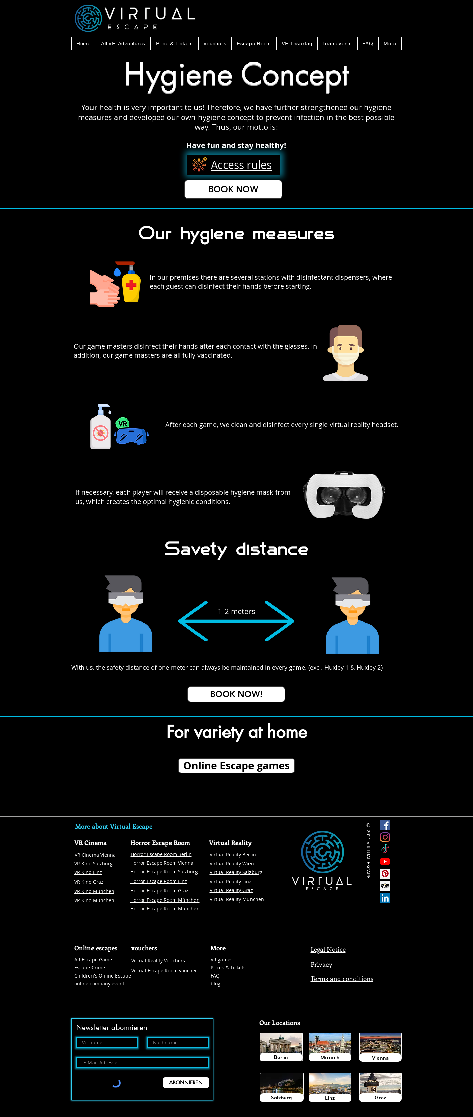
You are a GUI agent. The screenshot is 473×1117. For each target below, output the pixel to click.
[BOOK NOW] (233, 189)
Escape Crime (89, 967)
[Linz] (330, 1098)
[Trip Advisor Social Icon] (385, 886)
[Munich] (330, 1057)
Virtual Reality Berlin (233, 854)
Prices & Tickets (228, 967)
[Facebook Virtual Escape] (385, 825)
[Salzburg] (282, 1097)
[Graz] (380, 1097)
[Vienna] (380, 1057)
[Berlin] (281, 1057)
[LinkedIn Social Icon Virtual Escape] (385, 898)
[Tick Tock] (385, 849)
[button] (254, 43)
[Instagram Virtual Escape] (385, 837)
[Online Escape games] (236, 765)
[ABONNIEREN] (186, 1082)
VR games (222, 959)
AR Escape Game (93, 959)
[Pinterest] (385, 874)
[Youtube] (385, 861)
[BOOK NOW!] (236, 694)
